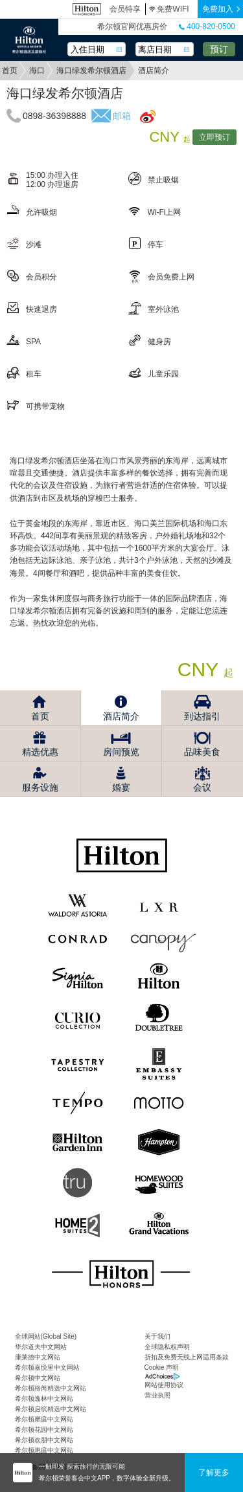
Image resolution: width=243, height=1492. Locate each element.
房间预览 (121, 752)
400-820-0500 (207, 26)
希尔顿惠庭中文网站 (44, 1450)
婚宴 (121, 787)
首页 (9, 70)
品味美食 (202, 752)
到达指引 (202, 716)
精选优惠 (40, 752)
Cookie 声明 (162, 1367)
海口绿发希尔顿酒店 (91, 70)
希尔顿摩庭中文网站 (44, 1419)
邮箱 (122, 116)
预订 (219, 49)
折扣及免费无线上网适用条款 (187, 1357)
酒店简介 (121, 716)
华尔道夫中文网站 (41, 1346)
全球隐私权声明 (167, 1346)
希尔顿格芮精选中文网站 (50, 1388)
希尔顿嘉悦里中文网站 (47, 1367)
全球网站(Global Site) (46, 1336)
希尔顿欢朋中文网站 (44, 1439)
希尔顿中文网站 (37, 1377)
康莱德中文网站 (37, 1357)
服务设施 (40, 787)
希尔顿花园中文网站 (44, 1429)
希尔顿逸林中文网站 (44, 1398)
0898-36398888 (54, 116)
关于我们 (157, 1336)
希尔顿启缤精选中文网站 (50, 1408)
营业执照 (157, 1395)
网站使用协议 (164, 1384)
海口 (37, 70)
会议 (202, 787)
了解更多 (213, 1472)
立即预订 (214, 137)
